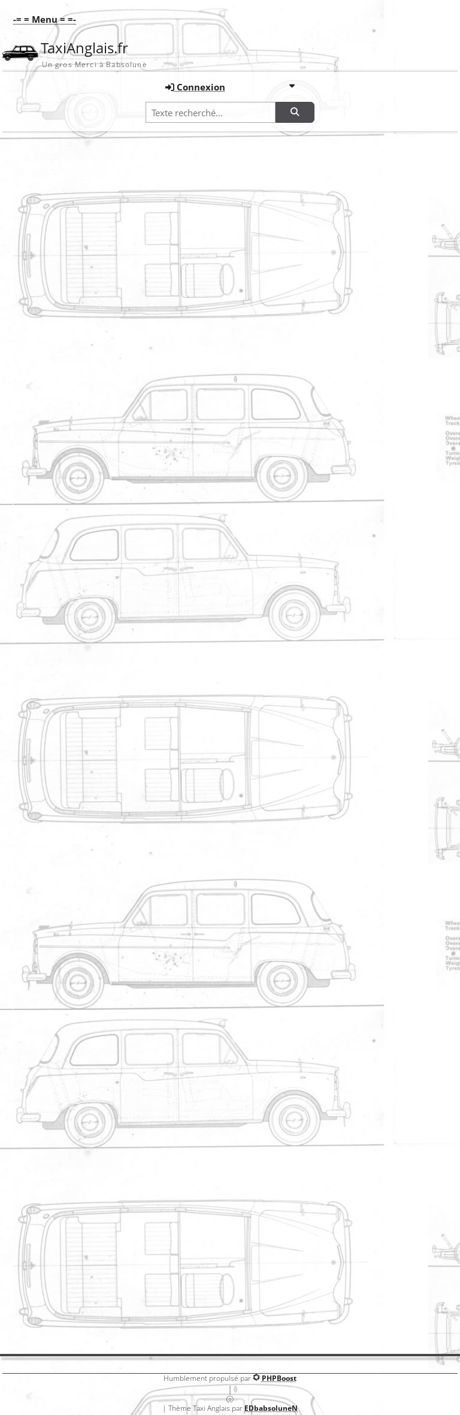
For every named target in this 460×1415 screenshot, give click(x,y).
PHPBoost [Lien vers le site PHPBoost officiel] (279, 1378)
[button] (41, 19)
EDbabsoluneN (271, 1408)
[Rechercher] (295, 112)
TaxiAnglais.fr (84, 48)
